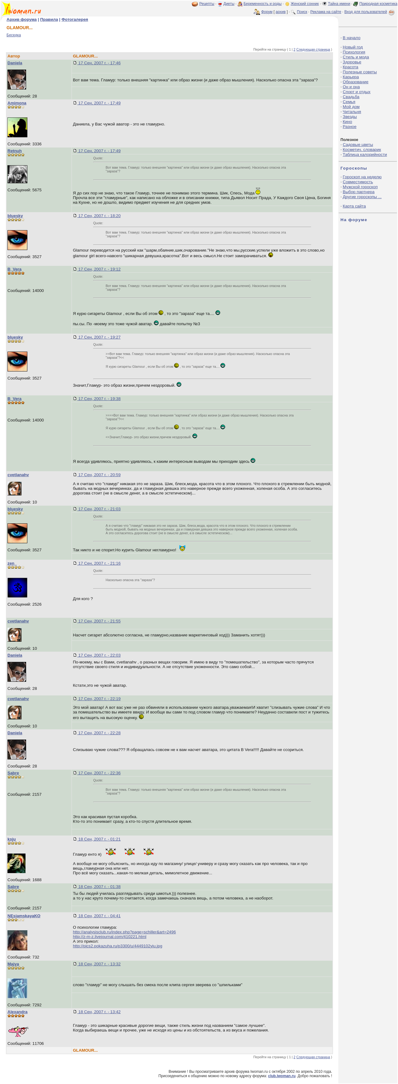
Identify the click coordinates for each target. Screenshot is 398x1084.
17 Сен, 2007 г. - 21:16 (99, 563)
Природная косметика (378, 4)
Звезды (350, 116)
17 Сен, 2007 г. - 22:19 (99, 698)
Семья (349, 101)
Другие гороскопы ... (362, 196)
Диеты (229, 4)
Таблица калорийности (365, 154)
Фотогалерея (75, 19)
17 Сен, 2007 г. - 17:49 (99, 103)
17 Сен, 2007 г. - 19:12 (99, 269)
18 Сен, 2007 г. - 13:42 (99, 1011)
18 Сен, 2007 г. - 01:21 (99, 839)
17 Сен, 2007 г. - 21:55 (99, 621)
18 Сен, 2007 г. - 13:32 (99, 964)
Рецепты (206, 4)
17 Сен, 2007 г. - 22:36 (99, 773)
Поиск (302, 12)
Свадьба (351, 96)
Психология (354, 52)
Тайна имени (339, 4)
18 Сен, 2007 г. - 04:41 (99, 915)
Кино (347, 121)
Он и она (351, 86)
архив (280, 12)
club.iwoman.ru (281, 1076)
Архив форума (22, 19)
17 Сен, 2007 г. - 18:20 (99, 215)
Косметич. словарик (362, 149)
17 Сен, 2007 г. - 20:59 (99, 474)
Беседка (14, 35)
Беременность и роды (262, 4)
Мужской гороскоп (360, 186)
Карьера (351, 77)
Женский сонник (305, 4)
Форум (266, 12)
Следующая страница (313, 49)
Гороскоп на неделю (362, 177)
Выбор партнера (358, 191)
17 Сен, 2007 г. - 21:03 (99, 509)
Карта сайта (354, 206)
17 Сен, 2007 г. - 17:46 (99, 63)
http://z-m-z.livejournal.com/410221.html (109, 936)
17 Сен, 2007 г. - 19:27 (99, 337)
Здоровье (352, 62)
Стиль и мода (356, 57)
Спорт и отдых (356, 91)
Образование (355, 82)
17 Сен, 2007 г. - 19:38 (99, 398)
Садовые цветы (358, 144)
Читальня (352, 111)
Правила (49, 19)
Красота (350, 67)
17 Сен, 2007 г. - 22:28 (99, 733)
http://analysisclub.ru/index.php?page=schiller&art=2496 (124, 932)
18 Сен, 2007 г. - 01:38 (99, 886)
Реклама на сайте (325, 12)
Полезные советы (360, 72)
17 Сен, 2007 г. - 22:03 (99, 655)
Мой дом (351, 106)
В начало (351, 37)
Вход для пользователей (370, 12)
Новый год (353, 47)
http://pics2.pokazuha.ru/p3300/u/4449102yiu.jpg (117, 946)
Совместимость (358, 182)
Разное (349, 126)
